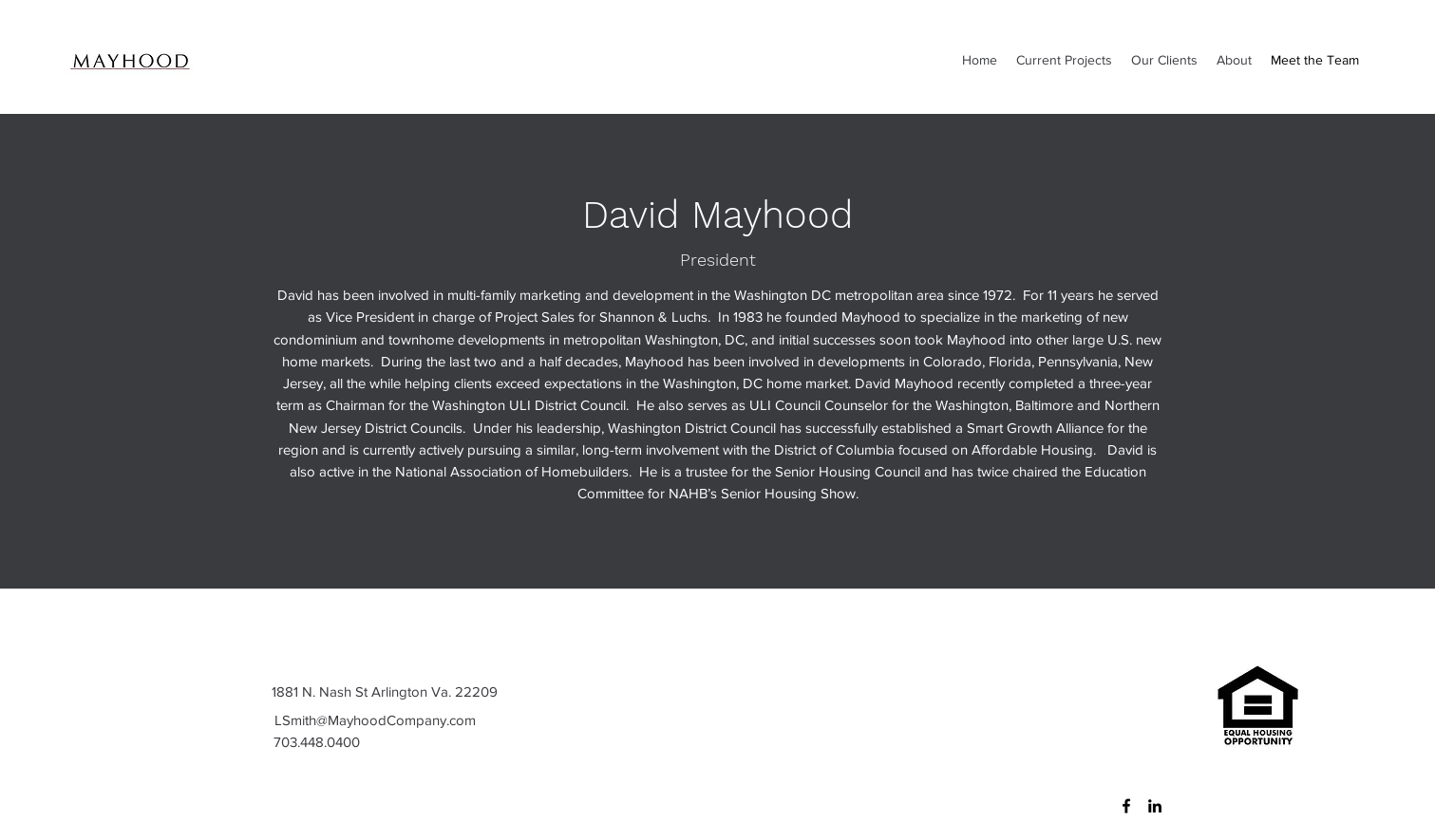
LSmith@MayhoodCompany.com (375, 720)
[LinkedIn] (1154, 805)
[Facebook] (1126, 805)
